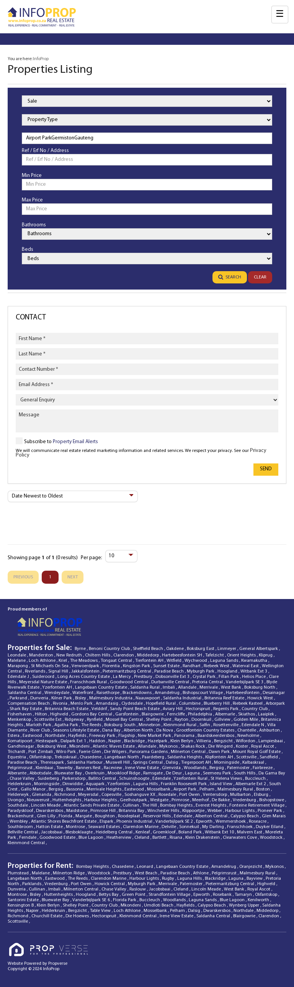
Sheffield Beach (148, 649)
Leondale (17, 655)
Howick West (260, 698)
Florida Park (125, 900)
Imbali (169, 687)
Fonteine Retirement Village (257, 805)
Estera (14, 735)
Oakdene (175, 649)
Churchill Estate (47, 916)
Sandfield (269, 757)
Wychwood (196, 660)
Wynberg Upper (244, 905)
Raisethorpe (108, 693)
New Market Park (155, 735)
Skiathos (247, 714)
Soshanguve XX (140, 794)
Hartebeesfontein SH (182, 655)
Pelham (207, 789)
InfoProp (41, 59)
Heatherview (119, 837)
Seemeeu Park (217, 773)
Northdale (55, 735)
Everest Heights (211, 805)
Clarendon (124, 655)
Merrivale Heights (104, 789)
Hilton (41, 714)
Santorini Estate (24, 900)
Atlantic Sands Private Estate (92, 805)
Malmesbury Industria (111, 698)
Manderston (41, 655)
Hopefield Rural (161, 703)
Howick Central (110, 884)
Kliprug (266, 655)
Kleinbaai (45, 768)
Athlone (201, 873)
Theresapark (52, 762)
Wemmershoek (231, 821)
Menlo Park (82, 703)
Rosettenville (226, 725)
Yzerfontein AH (57, 687)
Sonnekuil (189, 827)
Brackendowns (137, 693)
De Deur (174, 773)
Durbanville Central (170, 682)
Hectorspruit (198, 709)
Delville (169, 827)
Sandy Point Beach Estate (135, 709)
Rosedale (167, 794)
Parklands (32, 884)
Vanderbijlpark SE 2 (174, 821)
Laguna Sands (224, 660)
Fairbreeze (263, 768)
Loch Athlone (43, 660)
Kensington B (21, 905)
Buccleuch (256, 778)
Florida (66, 816)
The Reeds (91, 725)
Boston (263, 789)
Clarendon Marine (141, 827)
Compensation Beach (29, 703)
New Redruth (69, 655)
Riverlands (35, 671)
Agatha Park (66, 725)
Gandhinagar (21, 746)
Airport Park (185, 789)
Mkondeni (80, 746)
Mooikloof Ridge (124, 773)
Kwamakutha (254, 660)
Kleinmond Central (27, 843)
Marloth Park (39, 725)
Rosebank (223, 894)
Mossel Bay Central (125, 719)
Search (229, 277)
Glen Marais (274, 816)
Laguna (193, 773)
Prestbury (144, 676)
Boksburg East (201, 649)
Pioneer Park (270, 811)
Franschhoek (240, 827)
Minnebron (150, 725)
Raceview (113, 768)
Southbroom (21, 827)
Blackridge (135, 741)
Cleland (142, 837)
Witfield (175, 660)
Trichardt (17, 752)
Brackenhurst (21, 816)
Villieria (204, 741)
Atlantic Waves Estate (114, 746)
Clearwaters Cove (240, 837)
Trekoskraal (66, 757)
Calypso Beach (245, 816)
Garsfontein (127, 714)
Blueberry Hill (217, 703)
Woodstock (272, 837)
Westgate (160, 800)
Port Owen (190, 794)
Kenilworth (259, 900)
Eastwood (33, 735)
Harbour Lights (240, 811)
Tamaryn (244, 894)
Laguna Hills (146, 784)
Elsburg (262, 794)
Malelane (17, 660)
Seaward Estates (104, 827)
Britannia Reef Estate (224, 698)
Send (266, 468)
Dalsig (172, 762)
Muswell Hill (118, 762)
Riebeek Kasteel (248, 703)
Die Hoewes (77, 916)
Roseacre (258, 821)
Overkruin (95, 773)
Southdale (18, 805)
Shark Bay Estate (26, 709)
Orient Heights (242, 655)
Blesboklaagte (79, 832)
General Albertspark (259, 649)
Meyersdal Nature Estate (43, 682)
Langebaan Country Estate (101, 687)
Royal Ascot (263, 746)
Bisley (81, 698)
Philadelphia (200, 714)
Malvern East (250, 832)
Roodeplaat (129, 816)
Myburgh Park (201, 671)
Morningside (227, 762)
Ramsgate (153, 773)
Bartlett (160, 837)
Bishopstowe (272, 800)
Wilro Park (66, 752)
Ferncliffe (176, 714)
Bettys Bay (109, 894)
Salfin (205, 725)
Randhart (192, 666)
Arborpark (275, 703)
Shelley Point (159, 719)
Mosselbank (159, 789)
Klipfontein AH (219, 757)
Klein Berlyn (182, 741)
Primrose (181, 800)
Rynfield (95, 719)
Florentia (111, 666)
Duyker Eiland (270, 827)
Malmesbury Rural (235, 789)
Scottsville (247, 757)
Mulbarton (241, 794)
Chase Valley (23, 778)
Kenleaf (143, 832)
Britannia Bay (132, 811)
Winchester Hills (163, 811)
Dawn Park (220, 752)
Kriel (63, 660)
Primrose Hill (103, 811)
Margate (84, 816)
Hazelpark (158, 741)
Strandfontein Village (170, 894)
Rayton (182, 719)
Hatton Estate (50, 827)
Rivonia (61, 703)
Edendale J (19, 676)
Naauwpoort (148, 698)
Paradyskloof (21, 811)
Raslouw (138, 889)
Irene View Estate (142, 768)
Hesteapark (47, 741)
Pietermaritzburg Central (127, 671)
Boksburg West (52, 746)
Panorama (185, 735)
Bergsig (217, 768)
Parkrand (19, 698)
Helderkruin (20, 784)
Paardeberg (153, 757)
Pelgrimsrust (21, 768)
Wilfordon (246, 741)
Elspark (107, 821)
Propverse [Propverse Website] (57, 963)
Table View (101, 910)
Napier (115, 741)
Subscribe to (61, 441)
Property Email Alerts (75, 441)
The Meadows (84, 660)
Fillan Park (229, 676)
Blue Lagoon (91, 837)
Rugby (168, 878)
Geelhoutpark (134, 800)
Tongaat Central (117, 660)
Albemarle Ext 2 (251, 784)
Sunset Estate (167, 666)
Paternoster (239, 768)
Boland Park (190, 832)
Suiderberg (49, 778)
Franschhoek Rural (89, 682)
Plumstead (19, 873)
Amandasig (107, 703)
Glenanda (42, 794)
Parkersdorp (74, 778)
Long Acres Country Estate (84, 676)
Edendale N (253, 725)
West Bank (231, 687)
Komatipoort (21, 741)
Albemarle (225, 714)
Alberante (18, 773)
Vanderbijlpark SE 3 (245, 682)
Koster (242, 746)
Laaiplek (266, 714)
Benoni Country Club (110, 649)
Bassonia (75, 789)
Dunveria (39, 698)
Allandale (188, 687)
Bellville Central (23, 832)
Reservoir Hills (157, 816)
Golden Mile (246, 719)
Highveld (59, 714)
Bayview (255, 878)
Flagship (127, 735)
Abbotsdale (40, 773)
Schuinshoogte (134, 778)
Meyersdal (89, 794)
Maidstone (77, 811)
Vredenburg (245, 800)
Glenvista (172, 768)
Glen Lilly (47, 816)
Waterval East (246, 666)
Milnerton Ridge (69, 873)
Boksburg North (260, 687)
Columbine (190, 703)
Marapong (18, 666)
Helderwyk (19, 794)
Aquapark (96, 784)
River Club (40, 730)
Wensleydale (57, 693)
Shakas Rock (193, 746)
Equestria (17, 757)
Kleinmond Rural (180, 725)
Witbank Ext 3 (254, 671)
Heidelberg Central (115, 832)
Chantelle (247, 730)
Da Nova (165, 730)
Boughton (105, 816)
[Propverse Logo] (49, 942)
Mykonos (169, 746)
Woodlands (195, 768)
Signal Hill (58, 671)
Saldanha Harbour (85, 762)
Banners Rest (89, 768)
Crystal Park (205, 676)
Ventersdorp (215, 794)
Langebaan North (122, 757)
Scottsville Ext (48, 719)
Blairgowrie (153, 714)
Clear (260, 277)
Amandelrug (168, 693)
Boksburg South (120, 725)
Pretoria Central (208, 682)
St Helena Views (227, 778)
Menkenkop (20, 719)
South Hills (245, 773)
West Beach (146, 873)
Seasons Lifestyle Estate (76, 730)
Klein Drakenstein (203, 837)
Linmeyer (227, 649)
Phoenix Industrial (135, 821)
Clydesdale (132, 703)
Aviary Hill (173, 709)
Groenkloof (164, 832)
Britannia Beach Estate (67, 709)
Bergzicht (224, 741)
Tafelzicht (215, 655)
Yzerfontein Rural (191, 778)
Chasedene (91, 757)
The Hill (150, 805)
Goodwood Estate (58, 837)
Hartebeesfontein (243, 693)
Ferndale (28, 837)
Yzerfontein (119, 784)
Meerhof (201, 800)
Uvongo (16, 800)
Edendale (162, 778)
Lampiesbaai (271, 741)
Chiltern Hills (98, 655)
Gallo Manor (34, 789)
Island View (222, 784)
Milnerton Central (189, 752)
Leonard (145, 866)
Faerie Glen (90, 752)
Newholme (248, 735)
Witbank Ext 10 (220, 832)
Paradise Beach (169, 671)
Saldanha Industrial (183, 698)
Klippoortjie (194, 811)
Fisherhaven (20, 714)
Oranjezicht (251, 866)
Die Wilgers (115, 752)
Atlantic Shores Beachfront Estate (64, 821)
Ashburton (270, 730)
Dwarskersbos (50, 811)
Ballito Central (102, 778)
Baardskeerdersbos (216, 735)
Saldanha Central (25, 693)
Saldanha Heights (185, 757)
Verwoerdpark (86, 666)
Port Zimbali (41, 752)
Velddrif (99, 709)
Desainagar (274, 693)
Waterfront (83, 693)
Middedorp (148, 655)
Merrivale (209, 687)
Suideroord (44, 676)
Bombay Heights (177, 805)
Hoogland (227, 671)
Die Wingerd (221, 746)
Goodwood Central (129, 682)
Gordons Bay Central (92, 714)
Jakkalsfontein (86, 671)
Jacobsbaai (52, 832)
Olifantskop (40, 757)
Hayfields (77, 735)
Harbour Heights (101, 800)
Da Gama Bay (271, 773)
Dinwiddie (73, 784)
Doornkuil (201, 719)
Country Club (255, 709)
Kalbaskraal (253, 762)
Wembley (19, 821)
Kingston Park (137, 666)
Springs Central (148, 762)
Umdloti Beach (159, 905)
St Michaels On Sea (50, 666)
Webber (215, 811)
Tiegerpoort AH (196, 762)
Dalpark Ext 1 (73, 741)
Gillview (223, 719)
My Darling (213, 827)
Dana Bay (112, 730)
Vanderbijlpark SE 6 (91, 900)
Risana (176, 837)
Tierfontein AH (150, 660)
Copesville (111, 794)
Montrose (76, 827)
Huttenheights (67, 800)
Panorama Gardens (149, 752)
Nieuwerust (39, 800)
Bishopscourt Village (203, 693)
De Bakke (221, 800)
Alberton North (139, 730)
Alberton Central (212, 816)
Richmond (65, 794)
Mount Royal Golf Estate (257, 752)
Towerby (65, 768)
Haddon (97, 741)
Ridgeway (75, 719)
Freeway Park (102, 735)
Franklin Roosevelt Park (184, 784)
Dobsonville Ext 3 (173, 676)
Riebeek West (217, 666)
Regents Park (226, 709)
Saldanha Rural (145, 687)
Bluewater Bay (68, 773)
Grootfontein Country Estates (205, 730)
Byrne (81, 649)
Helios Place (254, 676)
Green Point (134, 894)
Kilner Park (62, 698)
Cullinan (131, 805)
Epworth (205, 821)
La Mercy (122, 676)
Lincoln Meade (46, 805)
